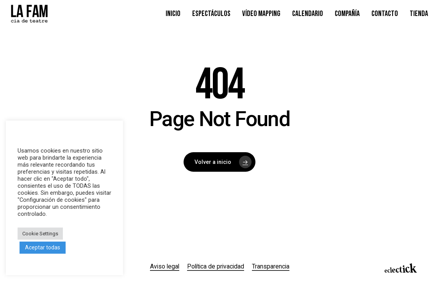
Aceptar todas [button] (42, 247)
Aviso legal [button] (164, 266)
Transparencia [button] (270, 266)
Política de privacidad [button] (215, 266)
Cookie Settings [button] (40, 234)
